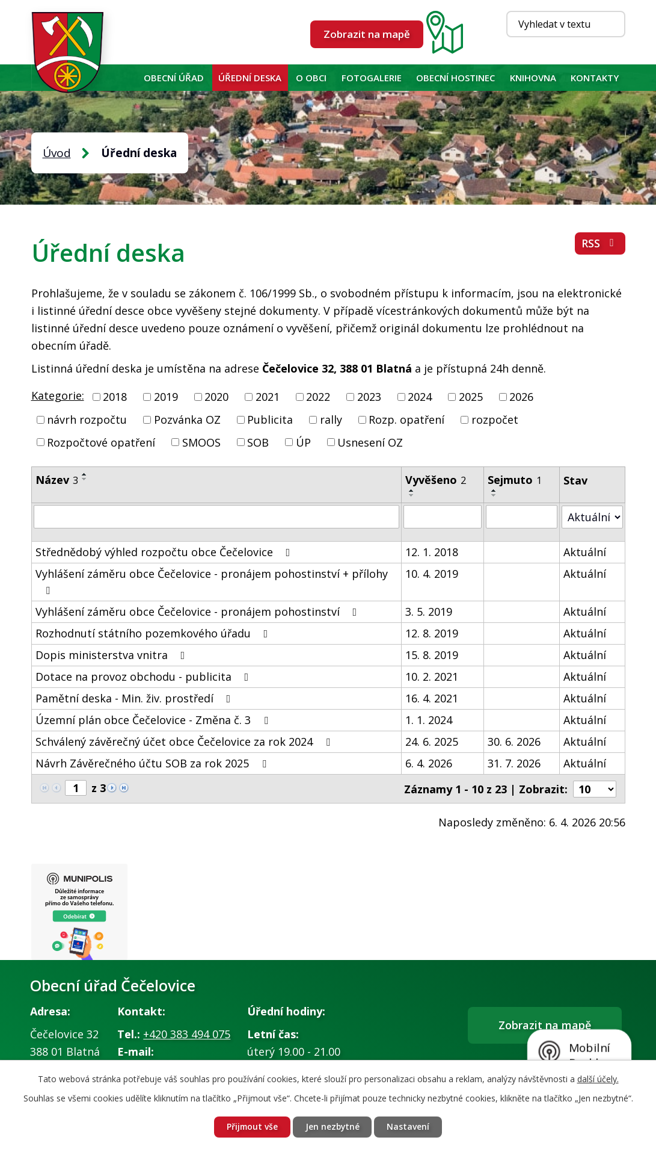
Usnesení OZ (370, 442)
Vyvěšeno (435, 479)
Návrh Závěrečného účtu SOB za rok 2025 (153, 762)
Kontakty (595, 78)
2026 (521, 396)
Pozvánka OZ (187, 419)
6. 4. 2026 (428, 762)
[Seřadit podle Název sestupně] (84, 479)
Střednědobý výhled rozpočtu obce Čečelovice (165, 551)
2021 (268, 396)
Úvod (125, 77)
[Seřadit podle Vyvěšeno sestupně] (411, 495)
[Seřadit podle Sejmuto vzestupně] (494, 490)
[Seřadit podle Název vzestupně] (84, 474)
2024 (420, 396)
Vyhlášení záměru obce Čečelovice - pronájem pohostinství (198, 611)
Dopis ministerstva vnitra (112, 654)
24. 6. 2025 (431, 741)
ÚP (303, 442)
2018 (115, 396)
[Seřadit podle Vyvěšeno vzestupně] (411, 490)
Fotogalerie (372, 78)
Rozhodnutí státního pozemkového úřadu (154, 632)
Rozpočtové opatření (101, 442)
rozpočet (494, 419)
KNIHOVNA (533, 78)
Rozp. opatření (406, 419)
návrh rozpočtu (87, 419)
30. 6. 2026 (514, 741)
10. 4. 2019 (431, 573)
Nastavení (409, 1127)
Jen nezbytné (333, 1127)
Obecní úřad (174, 78)
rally (331, 419)
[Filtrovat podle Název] (217, 516)
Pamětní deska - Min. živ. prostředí (135, 697)
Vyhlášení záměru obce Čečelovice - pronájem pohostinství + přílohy (211, 580)
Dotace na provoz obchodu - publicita (144, 676)
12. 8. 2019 (431, 632)
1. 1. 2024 (428, 719)
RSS (600, 244)
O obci (311, 78)
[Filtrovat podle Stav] (592, 516)
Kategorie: (57, 395)
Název (56, 479)
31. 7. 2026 (514, 762)
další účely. (598, 1078)
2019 (166, 396)
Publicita (270, 419)
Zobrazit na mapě (366, 34)
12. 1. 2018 (431, 551)
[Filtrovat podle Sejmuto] (521, 516)
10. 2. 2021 (431, 676)
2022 (318, 396)
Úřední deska (249, 78)
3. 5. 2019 (428, 611)
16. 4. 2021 (431, 697)
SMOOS (201, 442)
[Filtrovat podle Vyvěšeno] (442, 516)
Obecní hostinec (455, 78)
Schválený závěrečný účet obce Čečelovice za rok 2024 (185, 741)
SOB (258, 442)
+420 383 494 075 (186, 1034)
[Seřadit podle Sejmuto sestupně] (494, 495)
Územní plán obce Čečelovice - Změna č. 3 (154, 719)
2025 (471, 396)
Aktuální (584, 551)
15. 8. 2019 (431, 654)
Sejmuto (515, 479)
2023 (369, 396)
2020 (216, 396)
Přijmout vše (251, 1127)
